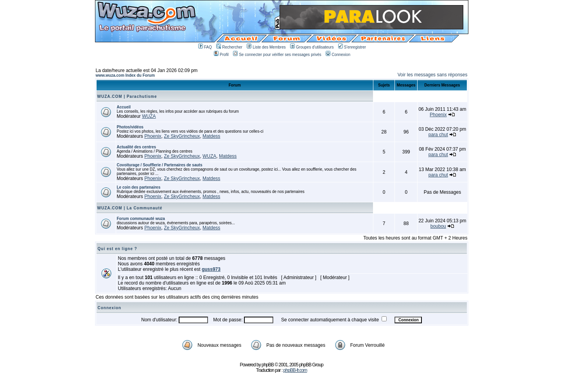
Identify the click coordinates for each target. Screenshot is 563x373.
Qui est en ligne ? (117, 249)
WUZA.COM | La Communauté (130, 208)
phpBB (268, 365)
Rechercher (229, 47)
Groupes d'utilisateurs (311, 47)
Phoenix (438, 114)
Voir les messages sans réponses (433, 74)
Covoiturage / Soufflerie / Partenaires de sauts (160, 165)
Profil (221, 54)
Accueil (124, 107)
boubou (438, 226)
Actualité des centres (136, 147)
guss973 (211, 269)
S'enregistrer (352, 47)
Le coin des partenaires (139, 187)
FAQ (205, 47)
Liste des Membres (266, 47)
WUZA (149, 116)
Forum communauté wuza (141, 218)
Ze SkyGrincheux (182, 136)
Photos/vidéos (130, 127)
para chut (438, 134)
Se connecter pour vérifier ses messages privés (277, 54)
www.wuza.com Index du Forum (125, 75)
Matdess (211, 136)
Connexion (338, 54)
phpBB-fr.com (295, 370)
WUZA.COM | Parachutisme (127, 96)
